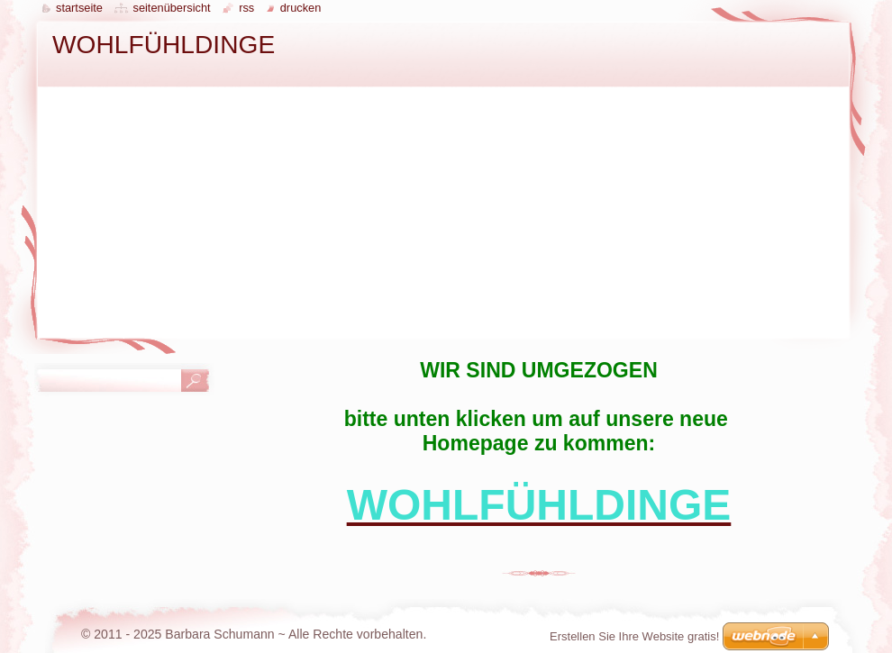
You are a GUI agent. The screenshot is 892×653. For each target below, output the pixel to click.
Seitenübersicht (171, 7)
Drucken (301, 7)
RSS (246, 7)
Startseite (79, 7)
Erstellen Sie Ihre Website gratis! (634, 636)
